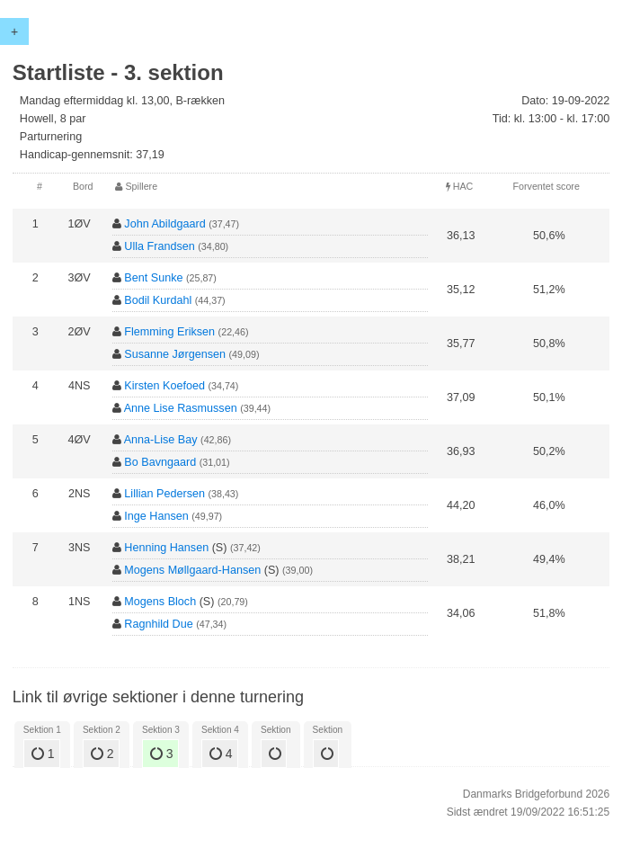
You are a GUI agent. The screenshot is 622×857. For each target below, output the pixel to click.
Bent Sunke (153, 278)
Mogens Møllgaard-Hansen (192, 570)
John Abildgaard (164, 224)
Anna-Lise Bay (161, 439)
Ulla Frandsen (159, 246)
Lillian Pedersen (164, 493)
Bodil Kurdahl (157, 300)
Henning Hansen (166, 547)
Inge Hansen (156, 516)
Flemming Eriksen (169, 332)
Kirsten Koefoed (164, 385)
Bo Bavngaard (160, 462)
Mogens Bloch (160, 601)
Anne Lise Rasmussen (180, 408)
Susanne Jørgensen (175, 354)
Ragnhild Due (158, 624)
